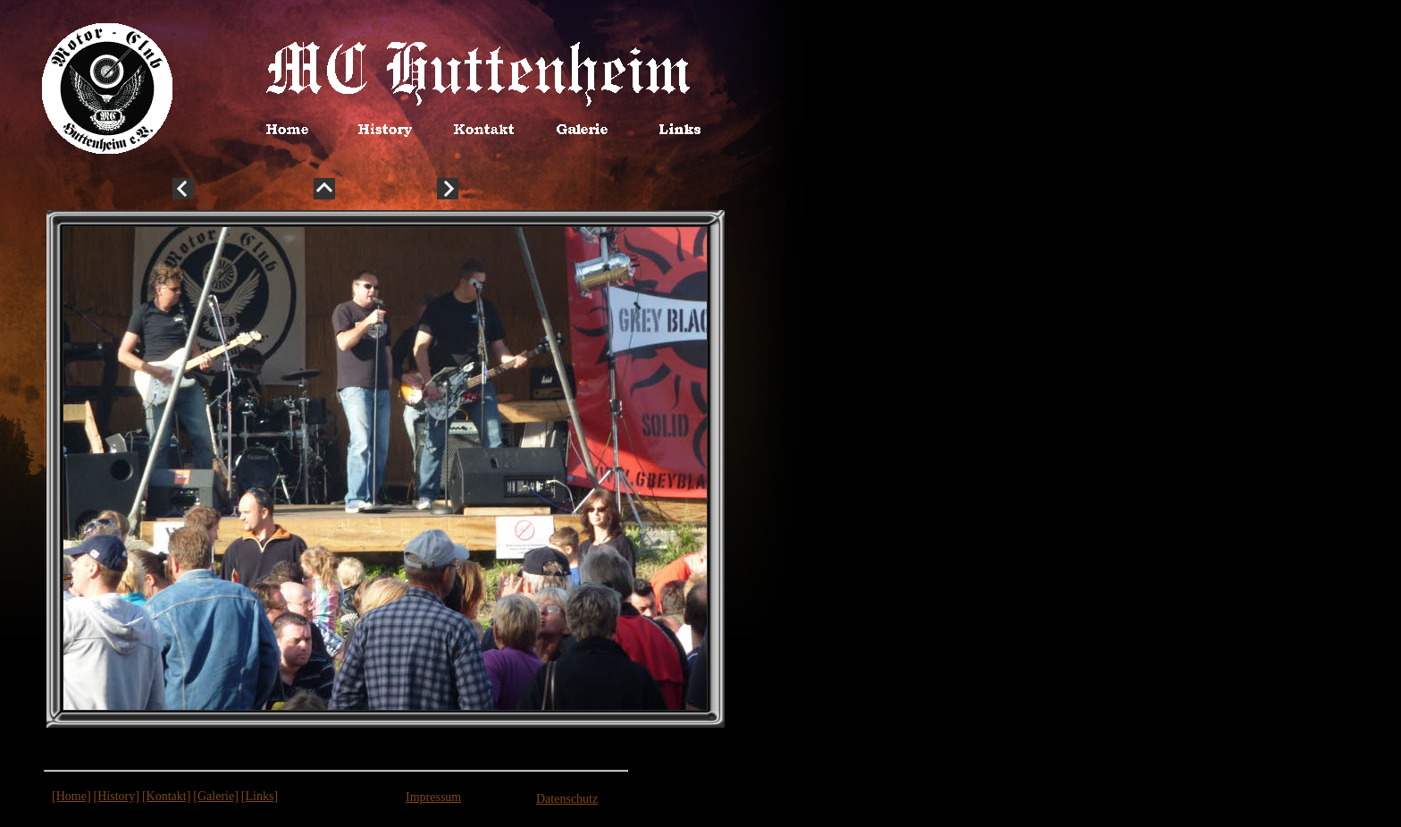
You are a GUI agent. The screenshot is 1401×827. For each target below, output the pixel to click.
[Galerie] (216, 796)
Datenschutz (567, 799)
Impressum (433, 797)
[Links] (259, 796)
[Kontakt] (166, 796)
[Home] (71, 796)
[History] (116, 796)
